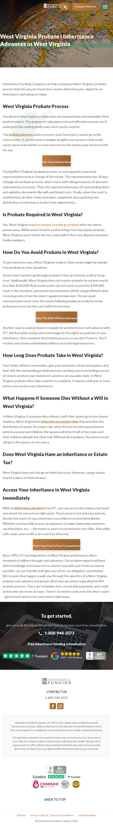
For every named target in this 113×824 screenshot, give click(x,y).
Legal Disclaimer (87, 815)
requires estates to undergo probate (53, 225)
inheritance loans (78, 737)
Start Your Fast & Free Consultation (56, 545)
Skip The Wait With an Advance (56, 318)
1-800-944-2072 (56, 633)
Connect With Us (86, 6)
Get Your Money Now (56, 161)
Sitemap (21, 815)
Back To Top (55, 799)
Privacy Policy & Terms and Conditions (52, 815)
